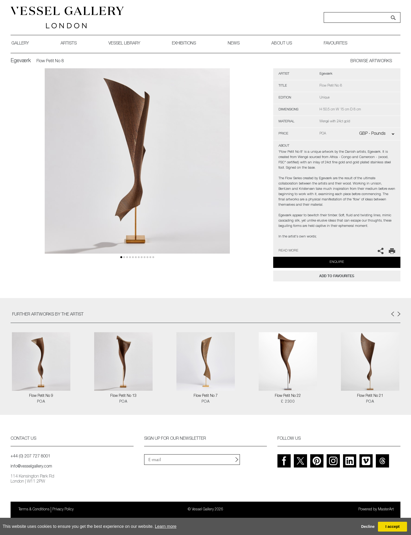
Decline (368, 526)
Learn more (165, 526)
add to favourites (336, 276)
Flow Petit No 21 (370, 396)
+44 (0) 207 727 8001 (30, 457)
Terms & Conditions (34, 509)
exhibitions (184, 44)
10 (150, 257)
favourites (335, 44)
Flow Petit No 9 (41, 396)
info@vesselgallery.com (31, 467)
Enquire (337, 262)
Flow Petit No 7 (206, 396)
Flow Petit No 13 (123, 396)
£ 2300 (288, 402)
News (234, 44)
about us (281, 44)
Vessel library (124, 44)
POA (41, 402)
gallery (20, 44)
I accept (392, 526)
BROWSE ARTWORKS (371, 61)
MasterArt (386, 509)
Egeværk (21, 61)
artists (69, 44)
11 (153, 257)
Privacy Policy (63, 509)
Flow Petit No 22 (288, 396)
